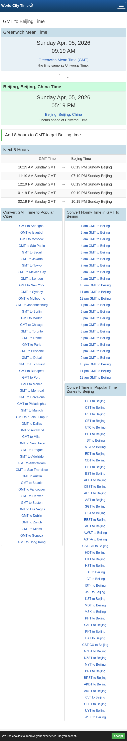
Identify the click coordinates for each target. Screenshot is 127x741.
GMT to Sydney (32, 292)
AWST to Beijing (95, 532)
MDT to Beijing (95, 605)
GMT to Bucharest (32, 364)
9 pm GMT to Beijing (95, 357)
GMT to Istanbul (31, 232)
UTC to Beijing (95, 427)
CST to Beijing (95, 407)
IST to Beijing (95, 440)
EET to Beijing (95, 467)
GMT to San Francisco (32, 469)
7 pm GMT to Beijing (95, 344)
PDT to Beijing (95, 434)
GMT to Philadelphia (31, 403)
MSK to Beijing (95, 611)
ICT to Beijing (95, 579)
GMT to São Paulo (32, 245)
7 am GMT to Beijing (95, 265)
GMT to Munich (32, 410)
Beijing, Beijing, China (63, 114)
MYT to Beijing (95, 664)
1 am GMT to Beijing (95, 226)
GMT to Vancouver (31, 489)
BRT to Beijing (95, 671)
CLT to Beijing (95, 697)
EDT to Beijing (95, 453)
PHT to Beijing (95, 618)
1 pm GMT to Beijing (95, 305)
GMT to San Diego (31, 443)
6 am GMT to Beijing (95, 259)
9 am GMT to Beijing (95, 278)
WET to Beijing (95, 717)
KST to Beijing (95, 598)
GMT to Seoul (31, 252)
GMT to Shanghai (31, 226)
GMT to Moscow (31, 239)
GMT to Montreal (32, 390)
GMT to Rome (32, 338)
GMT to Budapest (31, 371)
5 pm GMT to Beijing (95, 331)
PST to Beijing (95, 414)
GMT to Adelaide (32, 456)
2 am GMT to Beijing (95, 232)
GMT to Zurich (32, 522)
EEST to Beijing (95, 519)
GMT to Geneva (31, 535)
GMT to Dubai (32, 357)
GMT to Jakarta (32, 259)
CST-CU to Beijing (95, 645)
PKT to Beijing (95, 631)
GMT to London (32, 278)
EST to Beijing (95, 401)
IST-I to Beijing (95, 585)
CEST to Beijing (95, 486)
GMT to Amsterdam (31, 463)
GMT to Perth (31, 377)
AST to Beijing (95, 500)
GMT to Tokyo (32, 265)
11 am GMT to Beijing (95, 292)
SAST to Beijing (95, 625)
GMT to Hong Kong (32, 542)
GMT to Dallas (32, 423)
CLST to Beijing (95, 704)
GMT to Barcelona (32, 397)
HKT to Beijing (95, 559)
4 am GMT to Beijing (95, 245)
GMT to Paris (31, 344)
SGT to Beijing (95, 506)
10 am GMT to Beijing (95, 285)
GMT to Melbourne (31, 298)
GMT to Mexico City (32, 272)
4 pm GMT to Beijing (95, 324)
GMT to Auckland (31, 430)
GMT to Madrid (31, 318)
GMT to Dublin (31, 515)
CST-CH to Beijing (95, 546)
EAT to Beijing (95, 638)
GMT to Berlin (31, 311)
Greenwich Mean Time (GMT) (63, 60)
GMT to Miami (32, 529)
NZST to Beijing (95, 658)
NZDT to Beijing (95, 651)
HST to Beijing (95, 565)
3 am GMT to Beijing (95, 239)
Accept (118, 736)
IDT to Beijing (95, 572)
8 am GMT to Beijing (95, 272)
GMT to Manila (31, 384)
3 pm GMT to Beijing (95, 318)
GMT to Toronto (32, 331)
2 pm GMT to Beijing (95, 311)
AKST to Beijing (95, 691)
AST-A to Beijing (95, 539)
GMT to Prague (32, 450)
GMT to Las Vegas (31, 509)
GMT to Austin (32, 476)
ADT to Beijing (95, 526)
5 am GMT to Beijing (95, 252)
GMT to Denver (32, 496)
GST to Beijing (95, 513)
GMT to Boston (31, 502)
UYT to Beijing (95, 710)
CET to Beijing (95, 421)
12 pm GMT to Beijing (95, 298)
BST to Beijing (95, 473)
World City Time (18, 5)
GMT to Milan (31, 436)
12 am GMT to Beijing (95, 377)
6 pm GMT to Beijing (95, 338)
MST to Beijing (95, 447)
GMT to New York (31, 285)
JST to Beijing (95, 592)
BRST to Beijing (95, 677)
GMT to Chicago (31, 324)
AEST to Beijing (95, 493)
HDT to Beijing (95, 552)
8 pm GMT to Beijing (95, 351)
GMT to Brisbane (32, 351)
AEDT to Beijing (95, 480)
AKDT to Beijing (95, 684)
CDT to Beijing (95, 460)
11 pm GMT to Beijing (95, 371)
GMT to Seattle (31, 483)
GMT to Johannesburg (32, 305)
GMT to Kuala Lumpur (31, 417)
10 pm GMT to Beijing (95, 364)
